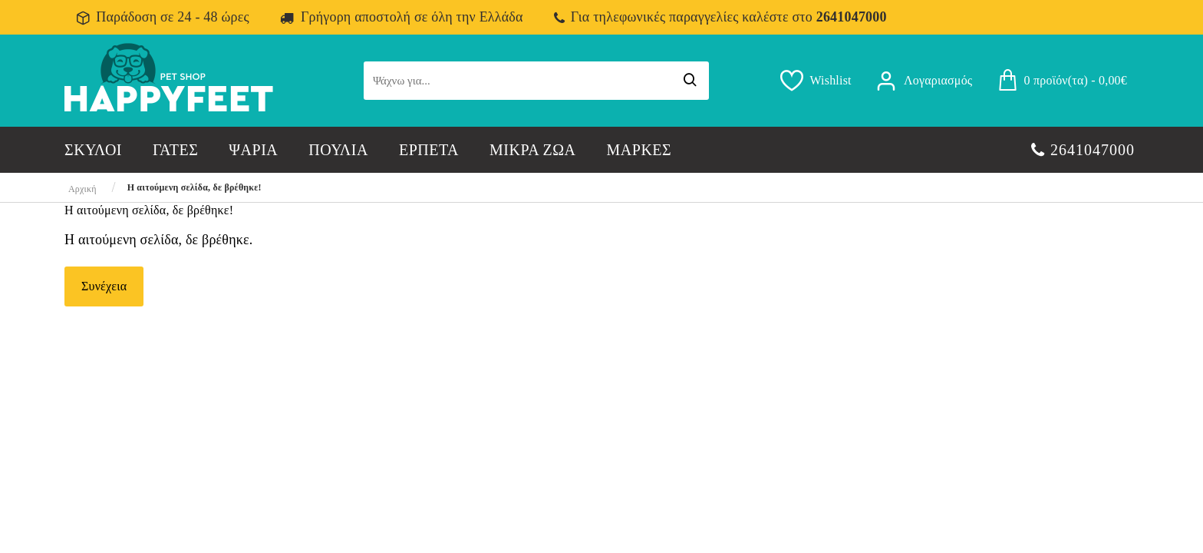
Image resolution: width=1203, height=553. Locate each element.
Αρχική (82, 189)
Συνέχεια (104, 286)
